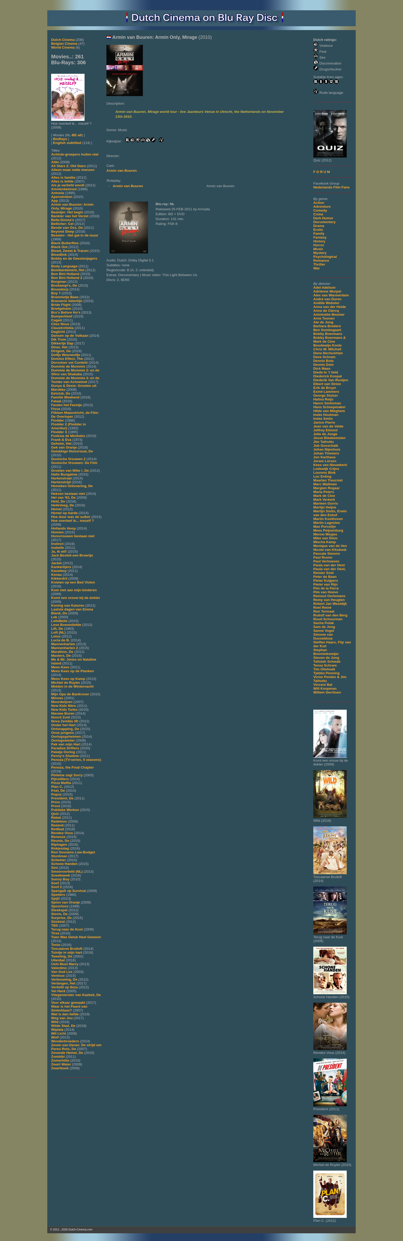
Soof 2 (56, 887)
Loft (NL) (58, 632)
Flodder (57, 420)
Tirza (55, 933)
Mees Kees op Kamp (68, 679)
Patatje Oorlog (63, 752)
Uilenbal (58, 960)
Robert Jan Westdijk (330, 604)
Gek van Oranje (64, 447)
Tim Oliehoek (324, 669)
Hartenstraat (61, 478)
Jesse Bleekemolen (329, 438)
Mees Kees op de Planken (72, 671)
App (54, 201)
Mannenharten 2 (64, 648)
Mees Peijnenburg (328, 530)
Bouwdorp (59, 289)
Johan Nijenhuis (326, 449)
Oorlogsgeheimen (66, 736)
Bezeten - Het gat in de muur (74, 235)
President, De (62, 798)
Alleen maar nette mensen (72, 170)
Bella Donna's (62, 220)
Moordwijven (61, 702)
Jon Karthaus (324, 457)
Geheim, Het (61, 443)
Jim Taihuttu (323, 442)
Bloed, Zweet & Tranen (70, 251)
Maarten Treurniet (328, 480)
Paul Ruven (322, 557)
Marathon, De (62, 652)
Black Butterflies (65, 243)
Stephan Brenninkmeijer (326, 652)
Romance (321, 260)
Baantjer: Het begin (67, 212)
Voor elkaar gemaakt (68, 1003)
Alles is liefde (62, 181)
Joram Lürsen (324, 461)
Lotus (56, 636)
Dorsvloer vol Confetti (69, 362)
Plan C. (57, 787)
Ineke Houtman (325, 415)
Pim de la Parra (325, 588)
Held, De (58, 501)
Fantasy (319, 237)
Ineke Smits (323, 419)
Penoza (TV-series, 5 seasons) (76, 760)
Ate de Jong (323, 322)
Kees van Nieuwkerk (330, 465)
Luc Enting (322, 476)
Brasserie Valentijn (67, 301)
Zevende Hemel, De (67, 1053)
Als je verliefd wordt (67, 185)
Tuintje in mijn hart (66, 952)
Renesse (58, 837)
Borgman (59, 282)
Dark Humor (323, 218)
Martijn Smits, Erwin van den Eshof (330, 513)
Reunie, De (60, 841)
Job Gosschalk (325, 446)
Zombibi (58, 1056)
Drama (318, 226)
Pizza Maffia (61, 783)
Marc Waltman (325, 484)
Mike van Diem (325, 538)
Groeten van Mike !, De (70, 470)
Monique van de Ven (330, 546)
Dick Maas (322, 368)
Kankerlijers (61, 567)
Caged (56, 320)
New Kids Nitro (63, 706)
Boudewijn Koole (327, 345)
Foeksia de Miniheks (68, 436)
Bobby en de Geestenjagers (74, 258)
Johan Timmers (326, 453)
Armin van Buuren (121, 170)
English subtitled (67, 143)
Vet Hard (58, 991)
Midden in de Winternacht (72, 686)
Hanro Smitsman (327, 403)
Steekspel (59, 910)
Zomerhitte (60, 1060)
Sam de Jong (324, 627)
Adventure (322, 206)
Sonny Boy (60, 879)
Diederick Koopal (327, 376)
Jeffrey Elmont (325, 430)
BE (74, 135)
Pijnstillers (60, 779)
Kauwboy (59, 571)
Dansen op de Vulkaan (69, 335)
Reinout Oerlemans (329, 596)
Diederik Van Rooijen (330, 380)
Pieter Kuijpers (325, 580)
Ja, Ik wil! (59, 551)
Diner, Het (59, 347)
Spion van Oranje (65, 902)
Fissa (55, 409)
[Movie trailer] (184, 95)
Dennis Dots (323, 365)
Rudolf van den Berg (330, 615)
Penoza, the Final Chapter (72, 767)
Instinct (57, 544)
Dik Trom (58, 339)
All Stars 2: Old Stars (68, 166)
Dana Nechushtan (328, 353)
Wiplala (57, 1030)
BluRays (60, 139)
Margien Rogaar (326, 488)
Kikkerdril (59, 578)
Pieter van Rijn (325, 584)
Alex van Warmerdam (331, 295)
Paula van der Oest (329, 565)
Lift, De (57, 629)
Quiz (55, 814)
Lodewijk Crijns (326, 469)
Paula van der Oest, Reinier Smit (329, 571)
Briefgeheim (61, 309)
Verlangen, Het (63, 983)
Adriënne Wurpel (327, 291)
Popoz (56, 794)
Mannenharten (63, 644)
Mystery (319, 253)
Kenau (56, 575)
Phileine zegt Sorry (67, 775)
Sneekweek (60, 875)
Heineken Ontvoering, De (72, 486)
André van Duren (327, 299)
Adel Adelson (324, 287)
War (316, 268)
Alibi (55, 162)
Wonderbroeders (65, 1041)
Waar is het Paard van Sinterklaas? (69, 1008)
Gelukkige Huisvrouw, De (72, 451)
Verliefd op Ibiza (64, 987)
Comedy (320, 210)
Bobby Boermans (327, 334)
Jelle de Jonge (325, 434)
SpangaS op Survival (68, 891)
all (80, 135)
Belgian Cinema (64, 43)
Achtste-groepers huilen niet (74, 154)
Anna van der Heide (329, 307)
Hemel (56, 509)
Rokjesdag (60, 848)
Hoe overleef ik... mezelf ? (72, 521)
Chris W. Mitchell (327, 349)
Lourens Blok (324, 472)
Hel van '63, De (63, 497)
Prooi (55, 806)
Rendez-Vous (62, 833)
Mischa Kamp (324, 542)
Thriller (319, 264)
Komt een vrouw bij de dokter (75, 598)
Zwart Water (61, 1064)
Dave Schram (324, 357)
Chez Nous (60, 324)
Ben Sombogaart (327, 330)
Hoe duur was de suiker (70, 517)
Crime (318, 214)
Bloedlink (59, 255)
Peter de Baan (325, 577)
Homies (57, 532)
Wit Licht (58, 1033)
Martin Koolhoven (328, 519)
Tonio (55, 945)
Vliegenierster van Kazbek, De (76, 995)
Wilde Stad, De (63, 1026)
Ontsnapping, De (65, 729)
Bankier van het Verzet (69, 216)
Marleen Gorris (325, 503)
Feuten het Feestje (66, 405)
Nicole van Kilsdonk (329, 550)
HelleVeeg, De (62, 505)
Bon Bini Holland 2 (66, 278)
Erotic (318, 230)
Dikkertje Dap (62, 343)
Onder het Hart (63, 725)
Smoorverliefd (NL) (67, 871)
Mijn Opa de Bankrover (70, 694)
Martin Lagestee (326, 523)
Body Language (64, 266)
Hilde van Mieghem (329, 411)
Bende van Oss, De (67, 228)
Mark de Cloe (324, 496)
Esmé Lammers (326, 392)
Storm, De (59, 914)
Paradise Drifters (65, 748)
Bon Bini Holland (65, 274)
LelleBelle (59, 621)
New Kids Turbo (64, 709)
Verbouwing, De (64, 979)
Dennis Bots (323, 361)
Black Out (59, 247)
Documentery (324, 222)
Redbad (57, 829)
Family (318, 233)
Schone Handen (64, 864)
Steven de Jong (326, 658)
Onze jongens (62, 733)
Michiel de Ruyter (65, 683)
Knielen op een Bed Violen (73, 582)
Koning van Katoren (67, 605)
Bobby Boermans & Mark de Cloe (329, 339)
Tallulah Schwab (327, 661)
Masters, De (61, 656)
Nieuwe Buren (63, 713)
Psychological (325, 257)
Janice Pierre (324, 422)
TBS (54, 925)
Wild (55, 1022)
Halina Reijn (323, 399)
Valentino (59, 968)
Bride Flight (61, 305)
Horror (318, 245)
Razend (57, 825)
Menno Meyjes (325, 534)
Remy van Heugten (329, 600)
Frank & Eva (61, 440)
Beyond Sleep (62, 231)
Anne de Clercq (326, 311)
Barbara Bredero (327, 326)
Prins (55, 802)
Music (318, 249)
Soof (55, 883)
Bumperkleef (61, 316)
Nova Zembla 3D (64, 721)
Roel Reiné (322, 607)
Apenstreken (61, 197)
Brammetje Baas (65, 297)
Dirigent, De (61, 351)
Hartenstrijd (61, 482)
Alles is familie (63, 177)
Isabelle (57, 548)
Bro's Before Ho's (65, 312)
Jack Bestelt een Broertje (72, 555)
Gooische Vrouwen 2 (68, 459)
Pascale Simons (326, 553)
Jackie (56, 563)
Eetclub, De (60, 393)
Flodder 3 (59, 432)
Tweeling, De (61, 956)
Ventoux (58, 976)
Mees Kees (60, 667)
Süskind (58, 922)
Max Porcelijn (324, 526)
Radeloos (59, 821)
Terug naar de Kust (67, 929)
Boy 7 (56, 293)
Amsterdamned (64, 189)
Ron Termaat (323, 611)
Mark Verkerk (324, 499)
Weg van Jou (62, 1018)
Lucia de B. (60, 640)
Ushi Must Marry (64, 964)
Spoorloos (59, 906)
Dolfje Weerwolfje (65, 355)
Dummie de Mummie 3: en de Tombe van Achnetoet (75, 380)
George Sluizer (325, 395)
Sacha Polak (323, 623)
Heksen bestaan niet (68, 494)
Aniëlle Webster (326, 303)
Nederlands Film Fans (331, 187)
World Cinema (63, 47)
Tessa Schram (325, 665)
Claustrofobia (62, 328)
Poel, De (58, 790)
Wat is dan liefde (65, 1014)
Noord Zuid (60, 717)
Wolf (55, 1037)
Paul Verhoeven (326, 561)
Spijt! (55, 898)
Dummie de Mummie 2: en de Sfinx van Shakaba (75, 372)
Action (318, 203)
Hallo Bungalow (64, 474)
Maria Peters (323, 492)
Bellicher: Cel (62, 224)
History (319, 241)
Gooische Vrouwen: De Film (74, 463)
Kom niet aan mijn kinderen (74, 590)
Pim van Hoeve (325, 592)
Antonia (57, 193)
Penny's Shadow (65, 756)
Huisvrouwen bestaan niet (72, 536)
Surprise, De (61, 918)
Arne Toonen (324, 318)
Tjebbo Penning (326, 673)
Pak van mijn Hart (65, 744)
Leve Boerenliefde (66, 625)
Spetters (58, 895)
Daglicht (58, 332)
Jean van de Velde (328, 426)
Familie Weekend (65, 397)
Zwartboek (60, 1068)
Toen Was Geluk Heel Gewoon (76, 937)
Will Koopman (325, 688)
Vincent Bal (322, 685)
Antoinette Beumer (329, 314)
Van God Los (61, 972)
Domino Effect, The (67, 359)
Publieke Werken (65, 810)
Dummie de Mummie (68, 366)
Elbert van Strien (327, 384)
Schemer (58, 860)
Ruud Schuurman (327, 619)
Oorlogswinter (63, 740)
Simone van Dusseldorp (323, 636)
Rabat (56, 817)
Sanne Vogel (323, 631)
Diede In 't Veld (325, 372)
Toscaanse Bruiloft (66, 949)
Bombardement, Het (67, 270)
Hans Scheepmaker (329, 407)
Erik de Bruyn (324, 388)
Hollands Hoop (63, 528)
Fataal (56, 401)
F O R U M (321, 172)
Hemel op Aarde (64, 513)
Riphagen (59, 844)
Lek (54, 617)
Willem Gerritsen (327, 692)
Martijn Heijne (324, 507)
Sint (54, 868)
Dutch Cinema (63, 40)
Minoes (57, 698)
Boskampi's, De (64, 285)
